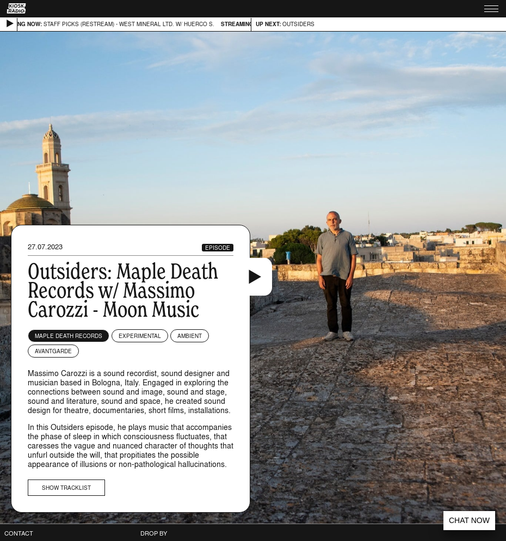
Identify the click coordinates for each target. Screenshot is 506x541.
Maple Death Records (68, 336)
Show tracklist (66, 487)
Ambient (189, 336)
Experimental (140, 336)
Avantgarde (53, 351)
